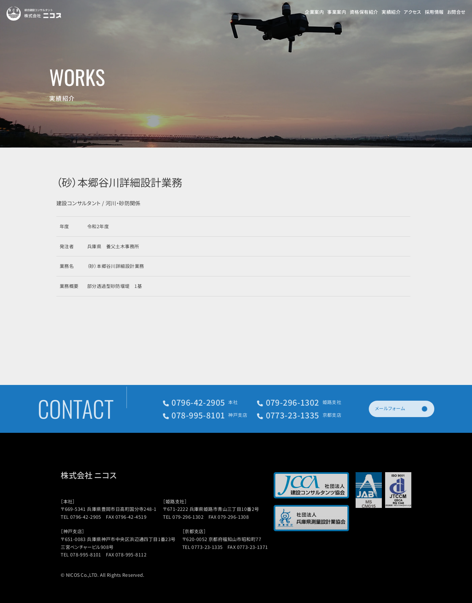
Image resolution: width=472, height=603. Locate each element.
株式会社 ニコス (94, 475)
